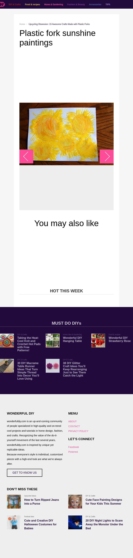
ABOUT (72, 421)
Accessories (95, 4)
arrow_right (105, 156)
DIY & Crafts (15, 4)
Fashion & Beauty (76, 4)
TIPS (108, 4)
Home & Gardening (53, 4)
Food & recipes (32, 4)
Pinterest (73, 451)
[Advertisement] (66, 75)
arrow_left (28, 156)
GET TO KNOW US (24, 472)
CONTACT (74, 426)
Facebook (73, 447)
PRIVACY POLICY (78, 431)
